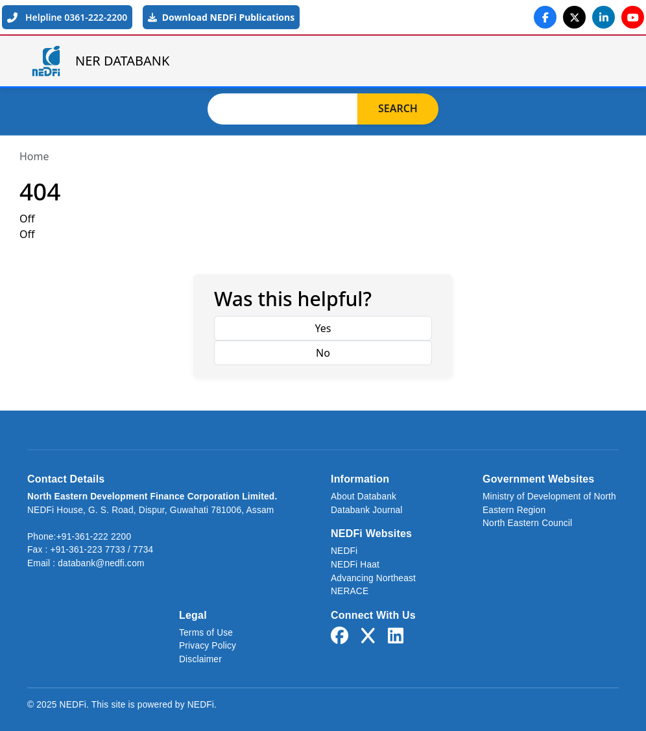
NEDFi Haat (355, 564)
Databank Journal (367, 510)
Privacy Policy (207, 646)
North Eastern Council (527, 523)
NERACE (349, 591)
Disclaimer (200, 659)
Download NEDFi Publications (221, 17)
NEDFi (344, 551)
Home (34, 156)
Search (398, 109)
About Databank (363, 496)
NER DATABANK (99, 61)
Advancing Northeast (373, 578)
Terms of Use (206, 633)
